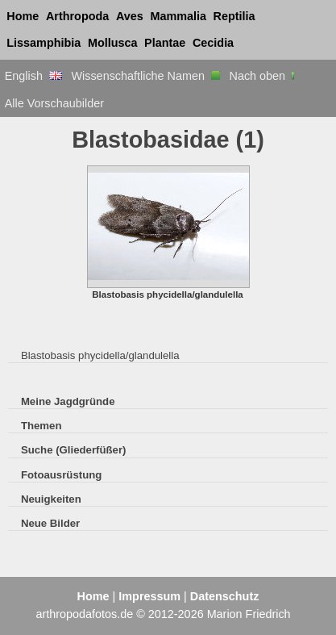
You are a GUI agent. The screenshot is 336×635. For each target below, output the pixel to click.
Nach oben (264, 75)
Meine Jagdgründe (68, 401)
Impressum (149, 596)
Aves (129, 16)
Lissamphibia (43, 42)
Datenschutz (224, 596)
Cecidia (213, 42)
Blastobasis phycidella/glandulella (100, 355)
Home (22, 16)
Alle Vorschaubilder (54, 103)
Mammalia (178, 16)
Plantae (164, 42)
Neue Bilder (50, 523)
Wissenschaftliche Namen (145, 75)
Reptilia (234, 16)
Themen (41, 426)
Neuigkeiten (51, 499)
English (33, 75)
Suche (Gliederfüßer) (74, 450)
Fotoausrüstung (61, 475)
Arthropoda (77, 16)
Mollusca (113, 42)
